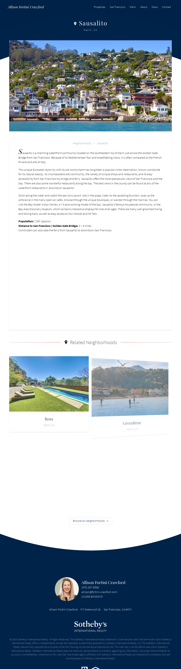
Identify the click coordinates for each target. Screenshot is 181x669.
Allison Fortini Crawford (103, 583)
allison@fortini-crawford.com (99, 593)
